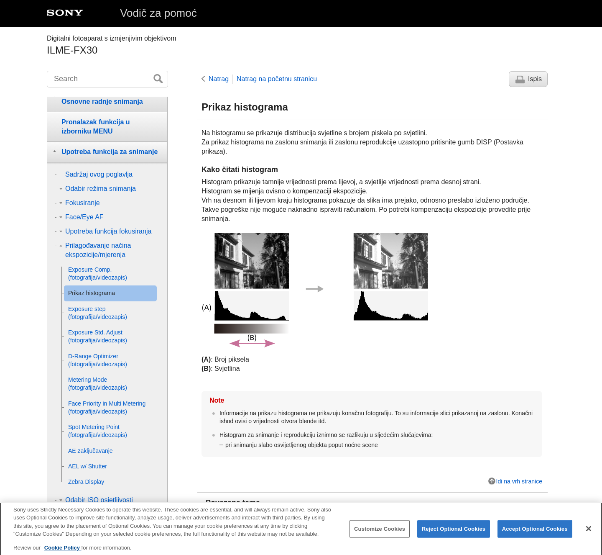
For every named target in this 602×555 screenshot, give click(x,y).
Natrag (219, 78)
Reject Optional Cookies (454, 534)
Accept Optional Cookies (535, 534)
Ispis (535, 78)
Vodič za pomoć (158, 13)
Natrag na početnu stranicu (277, 78)
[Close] (588, 534)
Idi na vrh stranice (519, 481)
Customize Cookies (379, 534)
